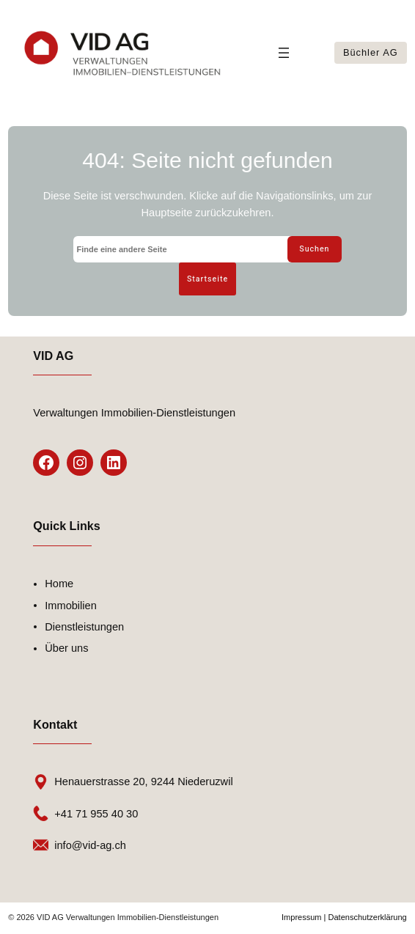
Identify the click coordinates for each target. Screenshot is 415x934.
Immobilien (71, 607)
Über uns (66, 649)
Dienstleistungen (84, 628)
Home (59, 585)
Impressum (301, 918)
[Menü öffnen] (284, 53)
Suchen (313, 248)
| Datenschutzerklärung (364, 918)
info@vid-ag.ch (90, 847)
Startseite (208, 279)
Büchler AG (370, 52)
